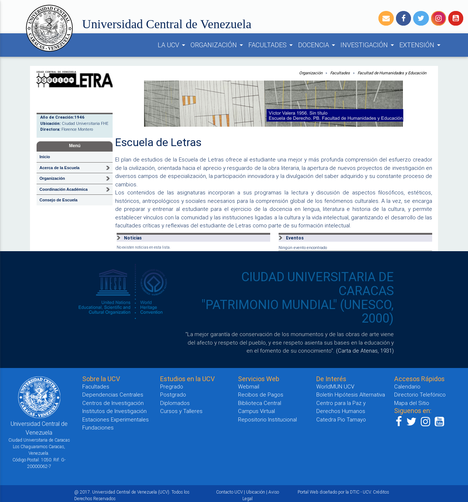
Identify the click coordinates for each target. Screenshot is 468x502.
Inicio (44, 157)
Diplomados (175, 402)
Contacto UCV (229, 492)
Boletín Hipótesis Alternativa (350, 394)
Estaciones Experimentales (115, 419)
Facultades (340, 72)
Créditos (381, 492)
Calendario (407, 386)
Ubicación (255, 492)
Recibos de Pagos (260, 394)
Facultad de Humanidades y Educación (392, 72)
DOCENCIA (317, 45)
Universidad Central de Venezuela (167, 24)
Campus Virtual (256, 411)
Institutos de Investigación (114, 411)
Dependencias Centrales (112, 394)
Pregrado (171, 386)
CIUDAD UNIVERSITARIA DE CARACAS (317, 283)
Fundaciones (98, 427)
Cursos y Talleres (181, 411)
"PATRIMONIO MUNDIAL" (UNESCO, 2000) (297, 311)
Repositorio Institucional (267, 419)
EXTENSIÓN (421, 45)
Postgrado (173, 394)
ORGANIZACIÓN (217, 45)
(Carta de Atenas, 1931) (365, 350)
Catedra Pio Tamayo (341, 419)
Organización (310, 72)
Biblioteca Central (259, 402)
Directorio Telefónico (420, 394)
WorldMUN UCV (335, 386)
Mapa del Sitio (411, 402)
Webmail (248, 386)
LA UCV (173, 45)
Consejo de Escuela (58, 200)
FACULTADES (271, 45)
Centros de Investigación (113, 402)
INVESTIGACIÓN (368, 45)
